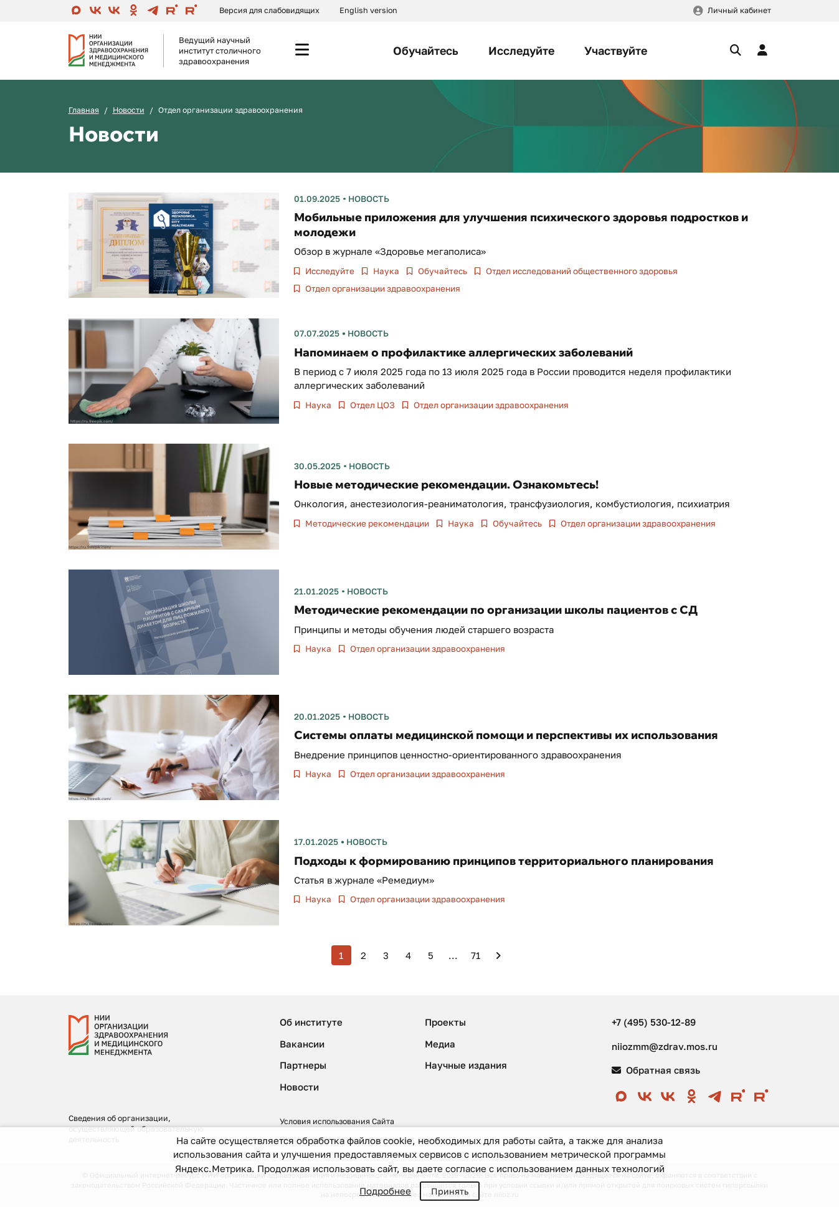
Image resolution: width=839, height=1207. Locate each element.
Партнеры (303, 1065)
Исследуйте (521, 50)
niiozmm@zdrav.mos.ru (665, 1046)
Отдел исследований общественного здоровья (581, 271)
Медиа (440, 1043)
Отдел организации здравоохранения (381, 288)
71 (475, 955)
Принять (449, 1191)
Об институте (311, 1022)
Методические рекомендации (366, 523)
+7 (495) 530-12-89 (654, 1022)
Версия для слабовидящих (269, 10)
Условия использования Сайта (337, 1121)
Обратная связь (656, 1070)
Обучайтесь (425, 50)
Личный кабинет (739, 10)
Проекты (445, 1022)
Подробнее (385, 1190)
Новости (129, 110)
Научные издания (466, 1065)
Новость (368, 199)
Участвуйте (615, 50)
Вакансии (302, 1043)
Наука (385, 271)
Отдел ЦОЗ (371, 405)
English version (368, 10)
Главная (84, 110)
